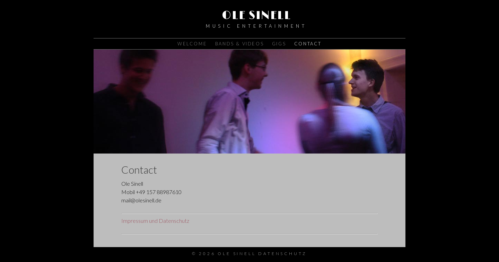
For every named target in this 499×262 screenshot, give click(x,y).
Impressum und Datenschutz (155, 220)
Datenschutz (282, 253)
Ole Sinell (256, 16)
